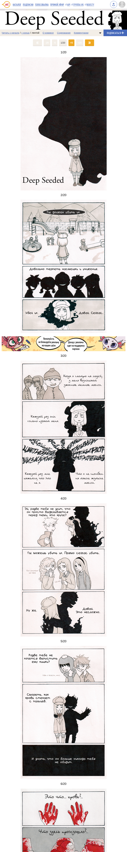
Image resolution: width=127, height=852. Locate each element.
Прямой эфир (57, 4)
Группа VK (78, 4)
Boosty (90, 4)
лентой (35, 33)
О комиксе (48, 33)
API (68, 4)
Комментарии (81, 33)
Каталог (17, 4)
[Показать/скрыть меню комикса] (100, 33)
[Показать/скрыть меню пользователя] (122, 4)
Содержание (64, 33)
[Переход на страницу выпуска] (63, 123)
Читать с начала (10, 33)
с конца (25, 33)
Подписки (28, 4)
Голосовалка (42, 4)
